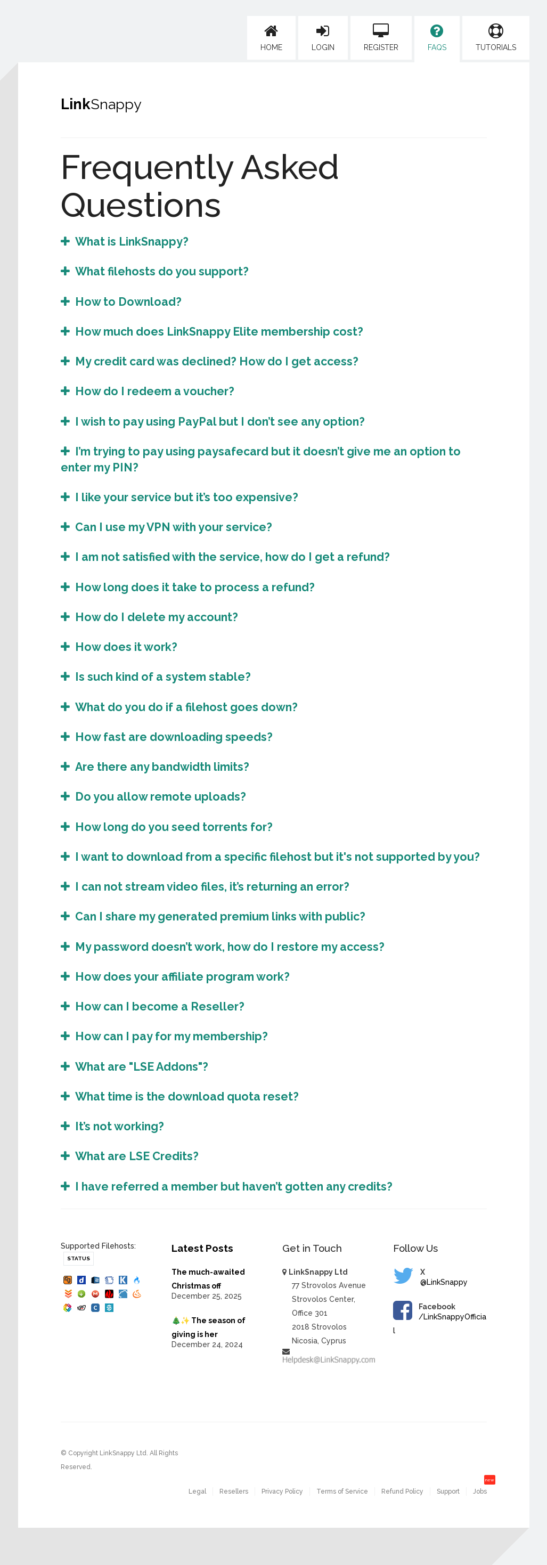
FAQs (437, 38)
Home (271, 38)
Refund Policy (402, 1491)
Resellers (233, 1491)
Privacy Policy (282, 1491)
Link (101, 104)
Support (448, 1491)
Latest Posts (202, 1248)
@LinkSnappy (444, 1282)
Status (78, 1258)
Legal (197, 1491)
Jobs (480, 1491)
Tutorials (496, 38)
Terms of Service (342, 1491)
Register (381, 38)
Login (323, 38)
